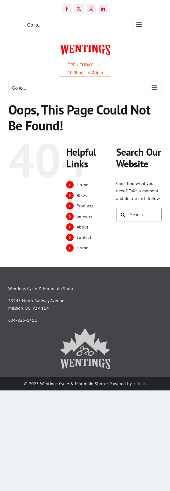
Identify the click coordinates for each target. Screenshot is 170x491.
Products (85, 206)
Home (82, 184)
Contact (84, 237)
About (82, 227)
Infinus (139, 383)
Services (85, 216)
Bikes (82, 195)
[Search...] (139, 214)
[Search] (123, 214)
